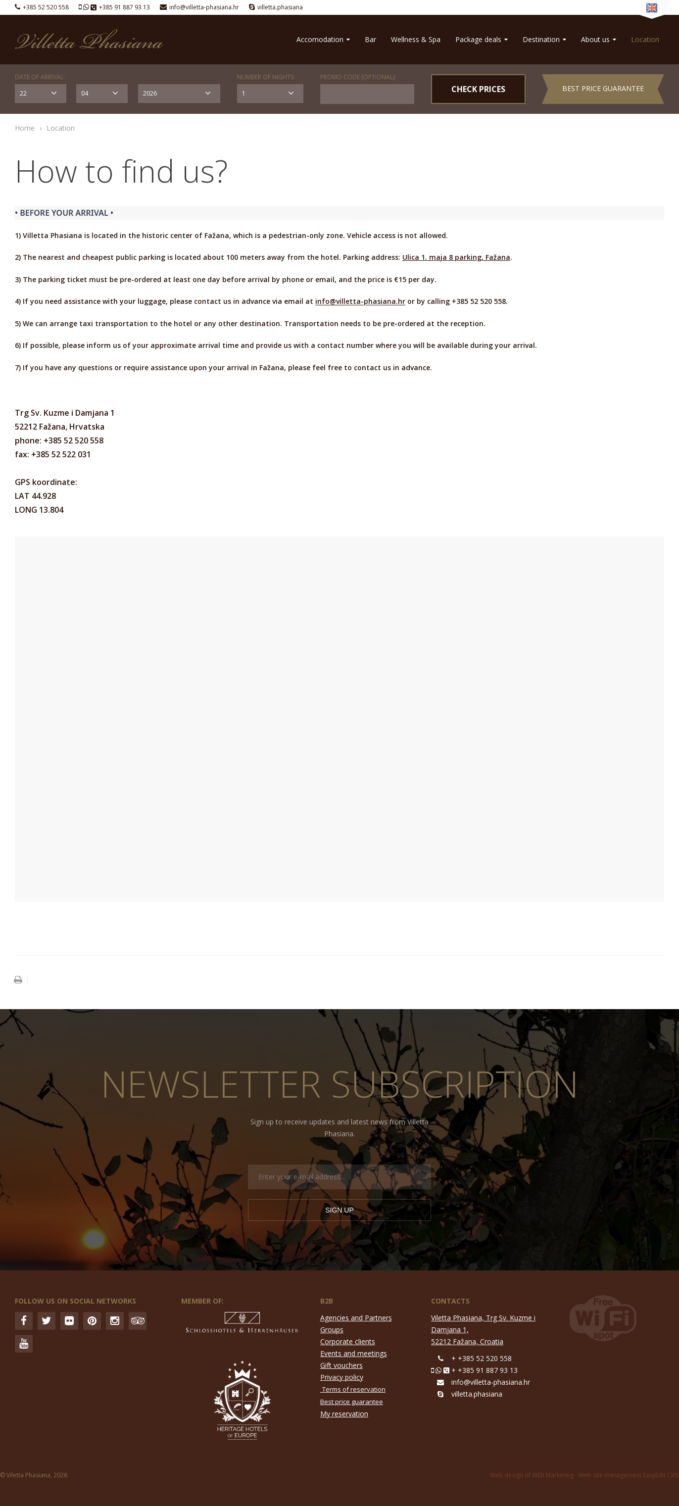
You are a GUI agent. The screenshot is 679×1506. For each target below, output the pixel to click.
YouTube (24, 1344)
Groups (331, 1329)
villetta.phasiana (280, 7)
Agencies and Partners (356, 1317)
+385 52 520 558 (46, 7)
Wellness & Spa (415, 39)
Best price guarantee (603, 88)
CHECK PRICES (478, 89)
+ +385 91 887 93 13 (484, 1370)
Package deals (481, 39)
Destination (544, 39)
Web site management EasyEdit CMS (629, 1475)
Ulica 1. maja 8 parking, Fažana (456, 257)
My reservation (344, 1413)
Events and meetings (353, 1353)
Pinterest (92, 1321)
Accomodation (323, 39)
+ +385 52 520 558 (481, 1358)
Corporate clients (347, 1341)
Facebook (24, 1321)
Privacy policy (341, 1377)
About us (598, 39)
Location (645, 39)
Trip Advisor (137, 1321)
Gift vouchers (341, 1365)
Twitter (46, 1321)
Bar (370, 39)
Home (25, 128)
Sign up (339, 1210)
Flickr (69, 1321)
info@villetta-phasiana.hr (204, 7)
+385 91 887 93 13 (124, 7)
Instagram (115, 1321)
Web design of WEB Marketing (532, 1475)
